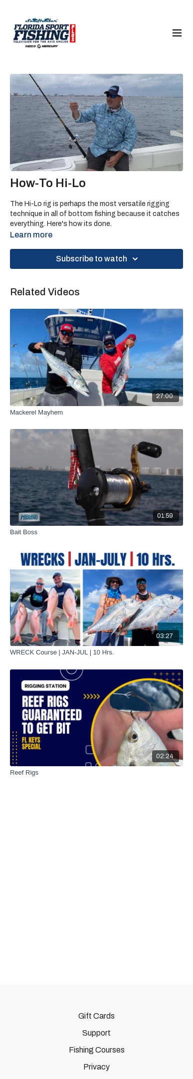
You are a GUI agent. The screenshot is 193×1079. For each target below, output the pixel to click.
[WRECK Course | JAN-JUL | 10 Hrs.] (96, 652)
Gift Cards (96, 1016)
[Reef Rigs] (96, 773)
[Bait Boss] (96, 532)
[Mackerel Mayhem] (96, 413)
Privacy (96, 1067)
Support (96, 1033)
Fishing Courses (97, 1050)
